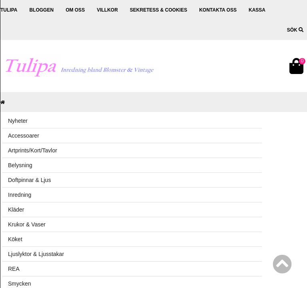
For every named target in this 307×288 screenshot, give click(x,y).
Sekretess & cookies (158, 10)
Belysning (20, 165)
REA (14, 269)
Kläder (16, 209)
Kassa (257, 10)
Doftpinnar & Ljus (29, 180)
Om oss (75, 10)
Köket (15, 239)
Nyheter (18, 121)
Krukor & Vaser (27, 224)
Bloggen (41, 10)
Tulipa (8, 10)
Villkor (107, 10)
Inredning (19, 195)
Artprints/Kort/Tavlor (32, 150)
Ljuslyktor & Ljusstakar (36, 254)
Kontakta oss (218, 10)
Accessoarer (23, 135)
